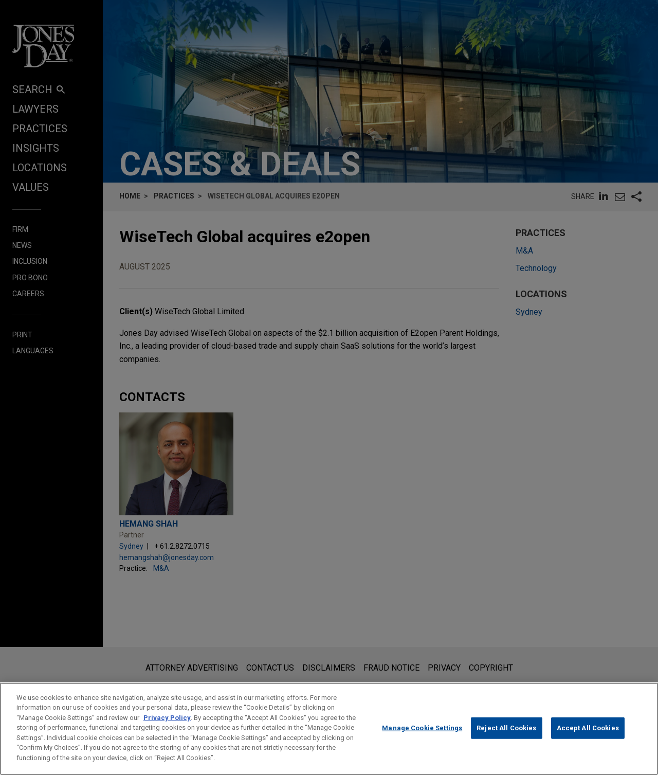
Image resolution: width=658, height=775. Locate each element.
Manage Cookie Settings (422, 742)
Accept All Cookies (588, 742)
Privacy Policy (167, 732)
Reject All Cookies (506, 742)
